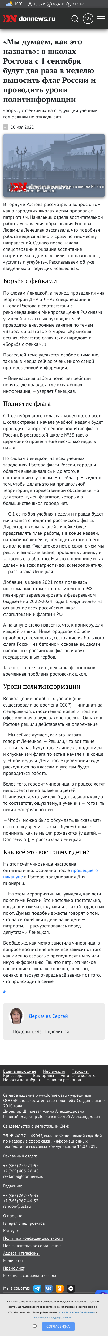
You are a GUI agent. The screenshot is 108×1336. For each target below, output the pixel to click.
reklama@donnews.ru (23, 1176)
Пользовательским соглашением (76, 1312)
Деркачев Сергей (38, 1016)
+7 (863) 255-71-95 (21, 1165)
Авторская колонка (79, 1075)
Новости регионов (63, 1079)
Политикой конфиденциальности (52, 1317)
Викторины (43, 1075)
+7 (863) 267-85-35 (20, 1195)
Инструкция (54, 1071)
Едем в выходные (19, 1071)
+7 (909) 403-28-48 (21, 1171)
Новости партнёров (21, 1079)
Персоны (80, 1071)
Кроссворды (15, 1075)
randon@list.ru (17, 1206)
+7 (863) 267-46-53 (20, 1200)
